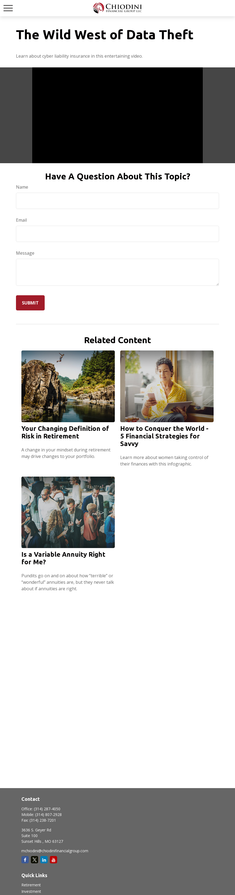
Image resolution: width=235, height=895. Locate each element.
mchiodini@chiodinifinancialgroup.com (54, 850)
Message (25, 253)
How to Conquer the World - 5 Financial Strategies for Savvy (164, 436)
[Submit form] (30, 302)
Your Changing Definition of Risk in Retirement (65, 432)
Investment (31, 891)
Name (22, 187)
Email (21, 220)
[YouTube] (53, 859)
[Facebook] (25, 859)
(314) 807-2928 (48, 814)
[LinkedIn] (44, 859)
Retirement (31, 884)
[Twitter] (34, 859)
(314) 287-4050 (47, 808)
